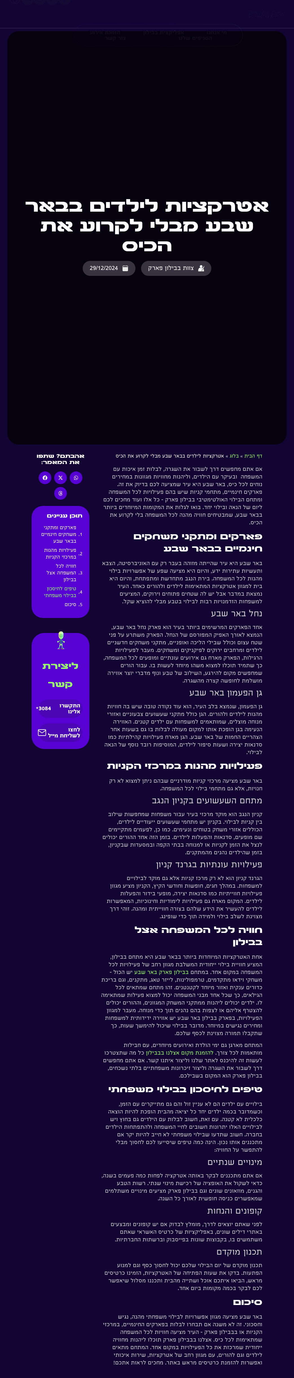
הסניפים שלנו (195, 17)
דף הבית (253, 456)
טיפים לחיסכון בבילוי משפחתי (59, 593)
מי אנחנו (217, 12)
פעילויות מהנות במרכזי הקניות (60, 554)
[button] (76, 477)
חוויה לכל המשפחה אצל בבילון (61, 573)
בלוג (234, 456)
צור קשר (115, 17)
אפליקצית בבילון (163, 12)
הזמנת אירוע (105, 12)
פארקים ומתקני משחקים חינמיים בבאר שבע (58, 534)
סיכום (69, 605)
